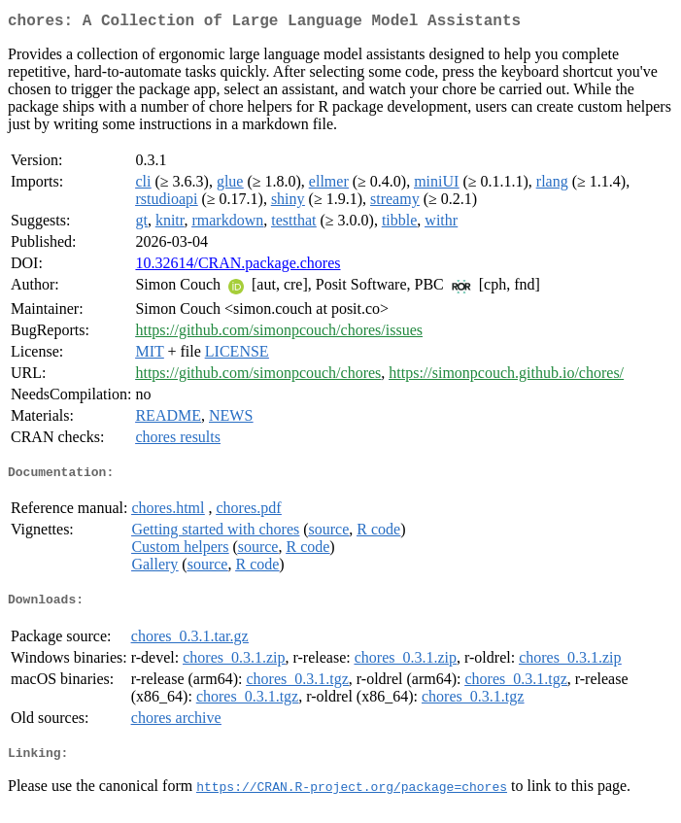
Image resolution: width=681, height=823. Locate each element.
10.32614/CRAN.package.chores (237, 266)
